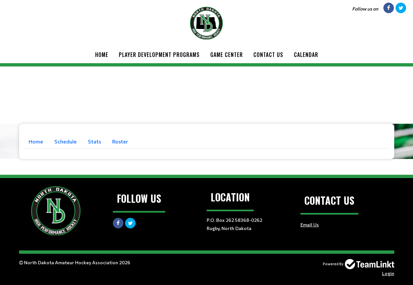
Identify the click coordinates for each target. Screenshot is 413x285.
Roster (120, 141)
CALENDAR (306, 55)
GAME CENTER (226, 55)
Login (388, 273)
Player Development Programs (159, 55)
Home (101, 55)
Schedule (65, 141)
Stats (94, 141)
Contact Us (268, 55)
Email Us (309, 224)
